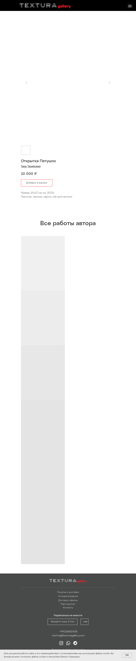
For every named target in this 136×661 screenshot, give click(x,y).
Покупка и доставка (68, 592)
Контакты (68, 608)
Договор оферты (68, 600)
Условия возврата (68, 596)
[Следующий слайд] (109, 82)
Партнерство (68, 604)
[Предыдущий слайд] (26, 82)
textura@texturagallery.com (68, 635)
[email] (62, 622)
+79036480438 (68, 632)
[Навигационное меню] (130, 6)
